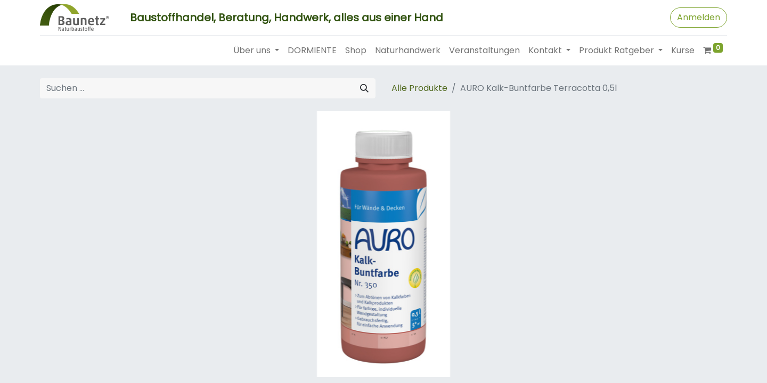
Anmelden (698, 17)
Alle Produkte (419, 88)
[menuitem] (312, 50)
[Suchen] (364, 88)
